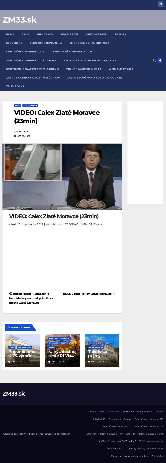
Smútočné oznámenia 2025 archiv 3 (32, 69)
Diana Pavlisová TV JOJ (59, 339)
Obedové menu (97, 34)
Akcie (25, 34)
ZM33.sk (19, 20)
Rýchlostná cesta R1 (58, 343)
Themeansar (63, 434)
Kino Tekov (45, 34)
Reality (120, 34)
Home (10, 34)
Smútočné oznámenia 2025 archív (31, 60)
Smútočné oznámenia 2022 (89, 42)
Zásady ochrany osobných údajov (33, 77)
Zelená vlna (15, 86)
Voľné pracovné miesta (83, 69)
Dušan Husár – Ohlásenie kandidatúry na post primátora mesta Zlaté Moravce (31, 298)
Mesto (92, 343)
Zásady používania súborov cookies (95, 77)
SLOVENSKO (14, 42)
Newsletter (69, 34)
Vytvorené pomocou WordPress (19, 434)
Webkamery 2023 (121, 69)
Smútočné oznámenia (46, 42)
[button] (154, 60)
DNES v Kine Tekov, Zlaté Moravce (89, 293)
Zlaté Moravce (30, 105)
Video (17, 105)
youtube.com (54, 224)
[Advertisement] (145, 152)
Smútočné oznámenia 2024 (73, 51)
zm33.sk (23, 131)
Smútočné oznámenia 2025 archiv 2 (90, 60)
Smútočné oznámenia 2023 (26, 51)
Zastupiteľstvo (105, 343)
